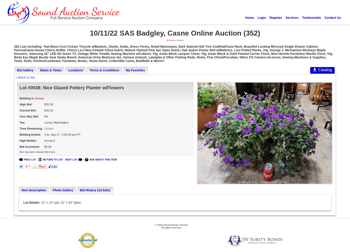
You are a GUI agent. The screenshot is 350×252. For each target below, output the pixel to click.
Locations (75, 70)
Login (261, 17)
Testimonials (311, 17)
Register (276, 17)
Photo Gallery (63, 190)
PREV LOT (27, 159)
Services (292, 17)
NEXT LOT (73, 159)
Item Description (34, 190)
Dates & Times (51, 70)
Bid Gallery (25, 70)
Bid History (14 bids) (95, 190)
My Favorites (135, 70)
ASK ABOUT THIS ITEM (101, 159)
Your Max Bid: (29, 116)
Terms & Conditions (104, 70)
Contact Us (333, 17)
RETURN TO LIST (50, 159)
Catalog (322, 70)
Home (249, 17)
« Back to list (25, 77)
